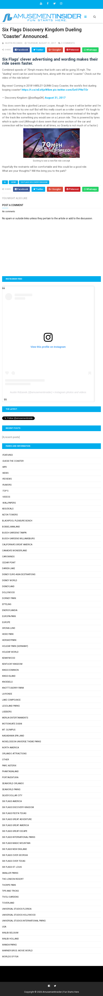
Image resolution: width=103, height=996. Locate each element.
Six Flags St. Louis (12, 867)
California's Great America (17, 544)
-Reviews (7, 479)
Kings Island (9, 676)
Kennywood (8, 658)
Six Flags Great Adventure (17, 819)
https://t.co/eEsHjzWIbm (37, 89)
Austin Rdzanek (18, 392)
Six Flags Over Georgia (15, 855)
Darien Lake (8, 568)
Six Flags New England (14, 849)
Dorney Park (9, 598)
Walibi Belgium (10, 933)
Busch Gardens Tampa (14, 532)
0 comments (68, 43)
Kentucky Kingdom (12, 664)
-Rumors (6, 485)
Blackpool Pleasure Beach (17, 520)
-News (13, 182)
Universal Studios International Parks (24, 920)
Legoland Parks (11, 706)
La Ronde (7, 694)
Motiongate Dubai (12, 723)
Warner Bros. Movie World (17, 950)
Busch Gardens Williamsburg (18, 538)
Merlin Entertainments (15, 717)
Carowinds (8, 556)
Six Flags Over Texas (13, 861)
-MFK (4, 467)
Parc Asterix (9, 765)
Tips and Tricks (10, 891)
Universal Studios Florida (16, 909)
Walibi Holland (10, 939)
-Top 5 (5, 491)
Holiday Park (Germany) (15, 646)
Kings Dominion (10, 670)
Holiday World (10, 652)
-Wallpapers (9, 503)
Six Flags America (12, 801)
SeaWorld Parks (11, 789)
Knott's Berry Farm (13, 688)
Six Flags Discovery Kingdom (34, 182)
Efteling (6, 604)
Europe (6, 622)
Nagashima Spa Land (13, 735)
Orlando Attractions (14, 753)
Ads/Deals (7, 508)
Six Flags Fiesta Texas (14, 813)
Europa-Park (9, 616)
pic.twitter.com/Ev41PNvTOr (70, 89)
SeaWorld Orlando (13, 783)
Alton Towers (10, 514)
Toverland (8, 903)
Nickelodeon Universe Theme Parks (21, 741)
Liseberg (7, 711)
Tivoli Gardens (10, 897)
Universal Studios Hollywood (19, 915)
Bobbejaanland (11, 526)
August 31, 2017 (55, 97)
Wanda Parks (9, 945)
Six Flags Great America (15, 825)
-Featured (7, 455)
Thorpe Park (9, 885)
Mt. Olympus (8, 729)
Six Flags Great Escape (14, 831)
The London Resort (13, 879)
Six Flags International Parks (18, 837)
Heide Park (8, 634)
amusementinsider (41, 392)
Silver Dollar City (12, 795)
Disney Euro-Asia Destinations (18, 574)
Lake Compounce (11, 700)
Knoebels (7, 682)
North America (10, 747)
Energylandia (9, 610)
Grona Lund (8, 628)
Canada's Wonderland (14, 550)
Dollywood (8, 592)
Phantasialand (10, 771)
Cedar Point (9, 562)
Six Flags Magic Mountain (16, 843)
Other (5, 759)
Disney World (9, 580)
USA (4, 927)
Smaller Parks (10, 873)
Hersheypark (9, 640)
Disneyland (8, 586)
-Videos (6, 497)
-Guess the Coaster (13, 461)
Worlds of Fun (10, 956)
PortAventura (10, 777)
